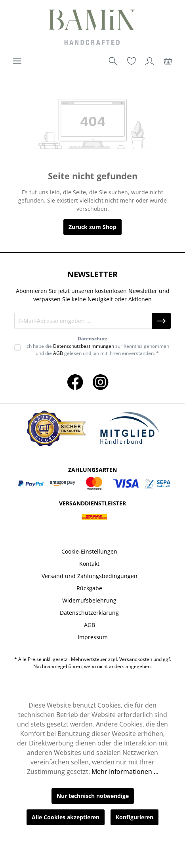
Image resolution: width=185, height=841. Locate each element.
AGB (58, 353)
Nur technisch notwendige (93, 796)
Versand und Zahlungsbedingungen (89, 576)
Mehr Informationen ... (125, 771)
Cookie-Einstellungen (89, 551)
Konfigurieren (134, 817)
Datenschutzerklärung (89, 612)
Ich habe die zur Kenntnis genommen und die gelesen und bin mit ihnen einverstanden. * (97, 350)
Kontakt (89, 563)
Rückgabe (89, 588)
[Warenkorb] (168, 61)
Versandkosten (135, 659)
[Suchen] (113, 61)
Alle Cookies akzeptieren (65, 817)
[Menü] (17, 61)
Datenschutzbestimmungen (83, 346)
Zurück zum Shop (92, 227)
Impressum (93, 637)
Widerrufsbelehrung (89, 600)
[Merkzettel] (131, 61)
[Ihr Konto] (150, 61)
